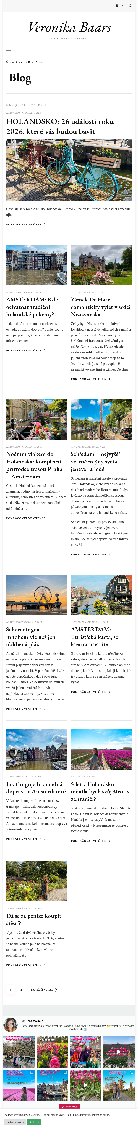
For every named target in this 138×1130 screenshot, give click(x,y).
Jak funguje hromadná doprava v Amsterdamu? (36, 787)
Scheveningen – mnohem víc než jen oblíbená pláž (31, 636)
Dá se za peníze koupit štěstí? (33, 919)
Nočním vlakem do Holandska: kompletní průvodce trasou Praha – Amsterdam (34, 465)
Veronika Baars (69, 26)
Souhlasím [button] (34, 1122)
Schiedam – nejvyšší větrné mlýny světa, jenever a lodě (95, 461)
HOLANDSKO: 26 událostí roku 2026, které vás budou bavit (60, 126)
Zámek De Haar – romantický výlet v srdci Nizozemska (101, 306)
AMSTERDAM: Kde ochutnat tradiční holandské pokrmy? (32, 306)
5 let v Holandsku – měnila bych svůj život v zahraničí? (100, 791)
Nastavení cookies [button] (15, 1122)
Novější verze (44, 990)
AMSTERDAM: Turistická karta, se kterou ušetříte (94, 636)
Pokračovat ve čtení (26, 224)
